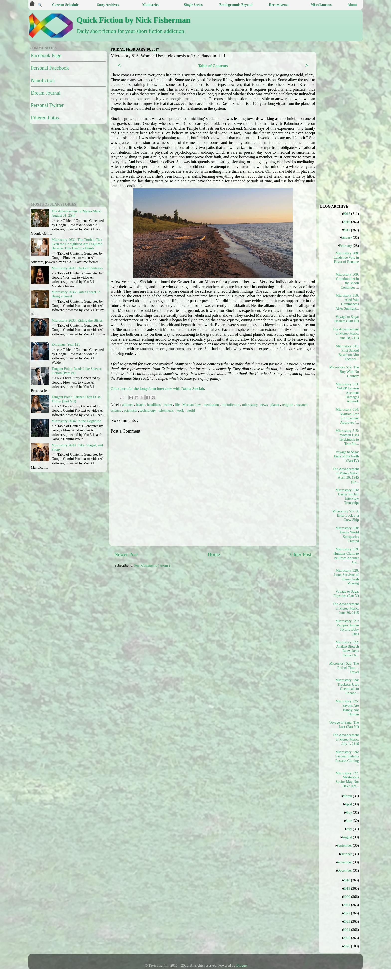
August (348, 837)
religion (288, 405)
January (348, 237)
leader (168, 405)
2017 (348, 230)
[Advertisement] (235, 607)
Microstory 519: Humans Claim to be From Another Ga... (346, 555)
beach (140, 405)
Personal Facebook (50, 68)
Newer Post (126, 554)
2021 (348, 905)
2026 (348, 946)
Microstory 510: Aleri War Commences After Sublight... (347, 301)
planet (275, 405)
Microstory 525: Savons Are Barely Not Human (347, 707)
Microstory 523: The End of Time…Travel (346, 667)
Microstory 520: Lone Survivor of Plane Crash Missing (346, 576)
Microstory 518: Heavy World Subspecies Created (347, 534)
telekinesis (166, 410)
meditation (212, 405)
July (351, 829)
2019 (348, 888)
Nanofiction (43, 80)
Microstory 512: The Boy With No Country (346, 371)
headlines (154, 405)
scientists (131, 410)
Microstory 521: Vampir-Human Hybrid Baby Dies (347, 627)
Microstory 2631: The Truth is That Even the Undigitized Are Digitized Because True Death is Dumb (77, 244)
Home (214, 554)
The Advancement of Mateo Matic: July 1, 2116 (346, 739)
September (346, 845)
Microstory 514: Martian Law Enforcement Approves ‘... (347, 415)
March (349, 796)
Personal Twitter (47, 105)
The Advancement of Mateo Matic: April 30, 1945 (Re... (346, 475)
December (346, 870)
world (190, 410)
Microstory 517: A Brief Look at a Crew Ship (346, 515)
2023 (348, 921)
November (346, 862)
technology (148, 410)
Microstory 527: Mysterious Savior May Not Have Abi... (347, 779)
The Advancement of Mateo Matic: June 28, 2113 (346, 333)
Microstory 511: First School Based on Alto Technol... (347, 352)
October (348, 854)
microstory (250, 405)
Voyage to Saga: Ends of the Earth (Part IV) (346, 456)
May (350, 812)
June (350, 821)
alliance (128, 405)
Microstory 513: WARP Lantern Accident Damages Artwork (347, 392)
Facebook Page (46, 55)
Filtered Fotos (45, 117)
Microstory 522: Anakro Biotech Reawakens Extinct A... (347, 648)
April (350, 804)
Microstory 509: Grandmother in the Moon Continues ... (347, 280)
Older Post (300, 554)
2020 (348, 897)
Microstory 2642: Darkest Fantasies (77, 268)
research (302, 405)
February (347, 246)
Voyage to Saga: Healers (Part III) (346, 319)
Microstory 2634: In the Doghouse (76, 421)
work (180, 410)
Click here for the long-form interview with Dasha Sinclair (157, 389)
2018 (348, 880)
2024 (348, 930)
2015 (348, 214)
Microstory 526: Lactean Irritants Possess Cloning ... (347, 758)
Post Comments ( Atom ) (152, 565)
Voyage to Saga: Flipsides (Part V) (346, 593)
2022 (348, 913)
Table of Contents (213, 66)
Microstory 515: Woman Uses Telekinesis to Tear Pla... (347, 437)
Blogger (242, 965)
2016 (348, 222)
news (264, 405)
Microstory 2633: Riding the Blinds (77, 320)
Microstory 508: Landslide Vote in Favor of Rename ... (346, 259)
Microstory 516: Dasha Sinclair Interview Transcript (347, 496)
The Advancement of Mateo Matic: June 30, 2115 (346, 608)
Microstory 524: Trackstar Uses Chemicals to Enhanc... (347, 686)
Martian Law (192, 405)
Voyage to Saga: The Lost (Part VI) (346, 724)
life (178, 405)
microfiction (231, 405)
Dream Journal (45, 93)
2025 (348, 938)
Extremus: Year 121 (66, 344)
